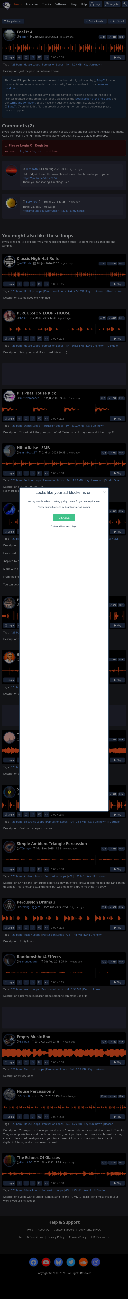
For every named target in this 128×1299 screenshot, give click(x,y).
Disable (64, 517)
